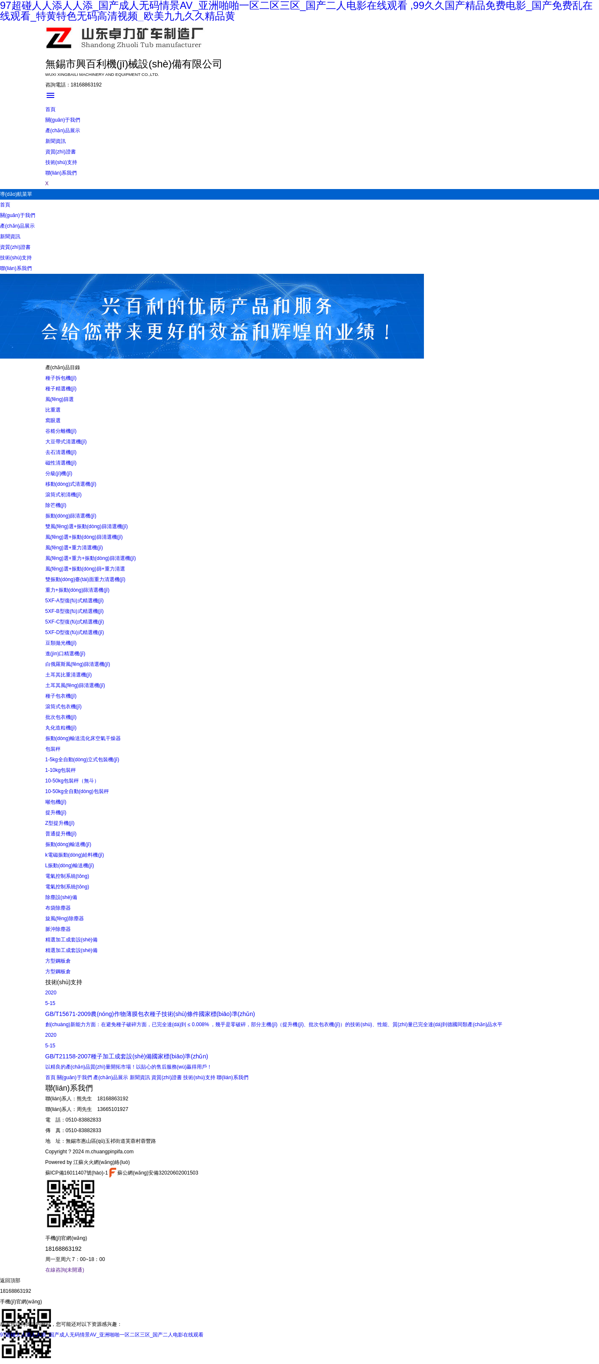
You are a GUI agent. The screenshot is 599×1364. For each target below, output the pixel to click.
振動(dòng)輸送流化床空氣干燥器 (83, 738)
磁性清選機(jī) (61, 463)
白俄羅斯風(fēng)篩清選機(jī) (77, 664)
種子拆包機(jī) (61, 378)
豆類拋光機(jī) (61, 643)
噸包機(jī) (56, 802)
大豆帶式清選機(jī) (66, 442)
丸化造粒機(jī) (61, 728)
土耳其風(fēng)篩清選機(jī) (75, 685)
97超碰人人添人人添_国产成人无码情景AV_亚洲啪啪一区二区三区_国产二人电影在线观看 (102, 1335)
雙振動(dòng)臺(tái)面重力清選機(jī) (85, 579)
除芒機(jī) (56, 505)
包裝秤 (53, 749)
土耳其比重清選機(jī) (68, 675)
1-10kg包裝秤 (60, 770)
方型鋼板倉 (58, 961)
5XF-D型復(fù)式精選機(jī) (74, 632)
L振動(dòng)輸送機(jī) (69, 866)
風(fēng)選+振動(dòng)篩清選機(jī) (84, 537)
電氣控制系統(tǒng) (67, 876)
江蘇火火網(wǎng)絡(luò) (101, 1162)
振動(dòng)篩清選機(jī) (71, 516)
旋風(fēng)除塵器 (64, 918)
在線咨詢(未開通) (64, 1270)
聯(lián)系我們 (61, 173)
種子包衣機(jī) (61, 696)
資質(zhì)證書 (60, 152)
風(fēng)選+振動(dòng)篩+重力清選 (85, 569)
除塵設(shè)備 (61, 897)
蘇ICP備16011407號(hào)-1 (76, 1173)
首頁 (50, 109)
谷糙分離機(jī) (61, 431)
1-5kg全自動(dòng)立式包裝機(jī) (82, 760)
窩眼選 (53, 420)
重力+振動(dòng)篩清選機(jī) (77, 590)
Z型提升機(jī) (60, 823)
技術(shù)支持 (61, 162)
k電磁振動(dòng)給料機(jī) (74, 855)
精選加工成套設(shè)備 (71, 940)
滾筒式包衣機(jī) (63, 707)
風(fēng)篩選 (59, 399)
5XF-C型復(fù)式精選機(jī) (74, 622)
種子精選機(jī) (61, 389)
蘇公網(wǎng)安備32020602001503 (153, 1173)
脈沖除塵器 (58, 929)
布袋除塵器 (58, 908)
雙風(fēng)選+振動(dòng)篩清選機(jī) (86, 526)
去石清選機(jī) (61, 452)
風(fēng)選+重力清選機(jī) (74, 548)
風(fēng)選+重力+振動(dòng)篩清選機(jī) (90, 558)
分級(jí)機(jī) (58, 473)
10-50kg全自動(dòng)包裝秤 (77, 791)
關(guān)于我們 (63, 120)
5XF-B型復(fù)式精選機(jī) (74, 611)
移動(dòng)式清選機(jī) (71, 484)
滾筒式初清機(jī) (63, 495)
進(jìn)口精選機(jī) (65, 654)
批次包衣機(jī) (61, 717)
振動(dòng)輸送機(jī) (68, 844)
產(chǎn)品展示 (62, 131)
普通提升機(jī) (61, 834)
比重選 (53, 410)
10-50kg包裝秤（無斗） (72, 781)
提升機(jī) (56, 813)
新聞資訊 (55, 141)
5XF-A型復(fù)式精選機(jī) (74, 601)
